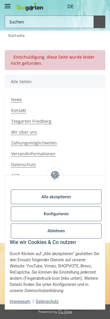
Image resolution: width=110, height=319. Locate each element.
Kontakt (18, 110)
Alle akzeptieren (56, 197)
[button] (77, 6)
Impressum (20, 301)
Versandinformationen (33, 153)
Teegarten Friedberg (31, 121)
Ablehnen (56, 230)
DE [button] (60, 6)
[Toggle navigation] (8, 3)
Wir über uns (24, 132)
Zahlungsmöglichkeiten (34, 143)
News (16, 99)
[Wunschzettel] (87, 6)
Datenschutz (23, 164)
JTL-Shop (65, 311)
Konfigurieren (56, 213)
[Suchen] (98, 22)
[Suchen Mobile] (48, 22)
